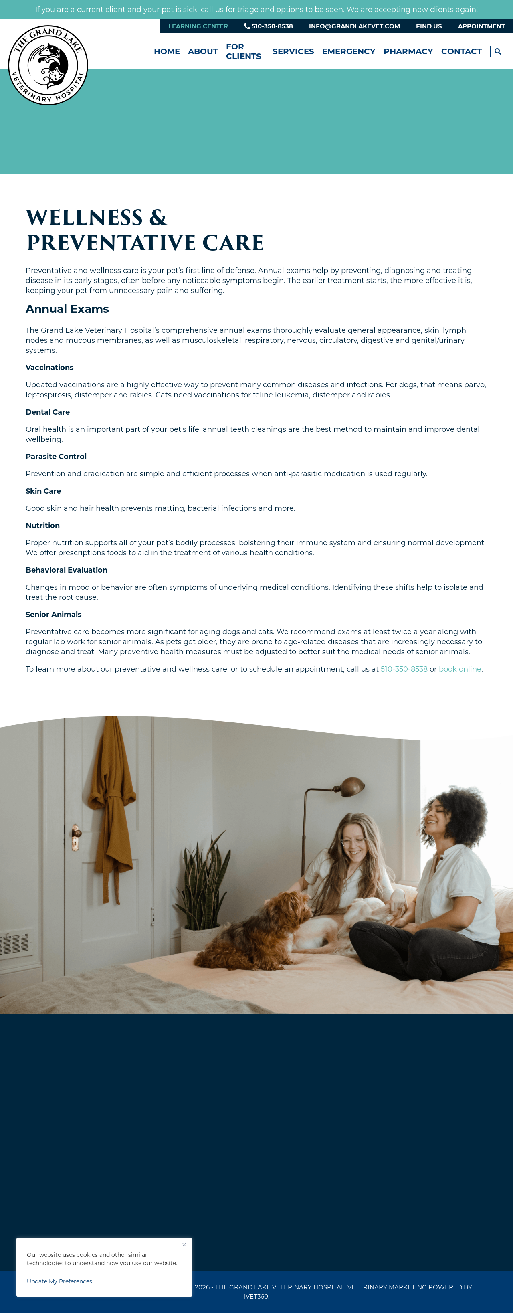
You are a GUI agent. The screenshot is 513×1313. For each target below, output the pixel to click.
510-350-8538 (268, 26)
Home (167, 51)
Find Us (429, 26)
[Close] (184, 1244)
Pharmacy (408, 51)
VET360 (256, 1296)
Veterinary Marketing (387, 1287)
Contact (461, 51)
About (203, 51)
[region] (104, 1267)
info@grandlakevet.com (354, 26)
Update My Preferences (59, 1281)
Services (293, 51)
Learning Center (198, 26)
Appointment (481, 26)
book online (460, 669)
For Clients (243, 51)
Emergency (349, 51)
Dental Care (48, 412)
